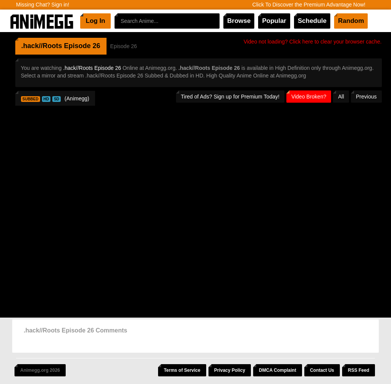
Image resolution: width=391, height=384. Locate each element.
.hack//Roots (41, 46)
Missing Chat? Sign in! (42, 5)
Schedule (312, 20)
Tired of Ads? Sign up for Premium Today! (230, 97)
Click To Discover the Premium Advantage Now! (308, 5)
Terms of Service (182, 370)
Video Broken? (308, 97)
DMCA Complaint (277, 370)
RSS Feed (358, 370)
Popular (274, 20)
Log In (95, 20)
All (341, 97)
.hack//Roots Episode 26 (92, 68)
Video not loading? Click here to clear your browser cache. (313, 42)
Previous (366, 97)
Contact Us (322, 370)
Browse (238, 20)
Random (351, 20)
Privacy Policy (229, 370)
